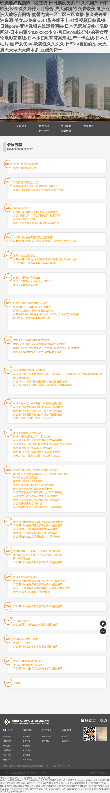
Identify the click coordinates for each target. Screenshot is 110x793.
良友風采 (65, 741)
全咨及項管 (27, 760)
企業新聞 (65, 736)
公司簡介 (21, 127)
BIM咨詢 (26, 755)
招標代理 (26, 736)
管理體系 (66, 127)
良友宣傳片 (46, 736)
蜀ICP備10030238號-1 (35, 773)
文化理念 (88, 127)
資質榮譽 (66, 131)
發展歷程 (44, 127)
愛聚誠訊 (103, 773)
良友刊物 (46, 741)
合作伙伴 (44, 131)
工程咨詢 (26, 750)
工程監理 (26, 746)
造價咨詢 (26, 741)
